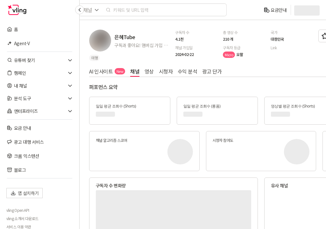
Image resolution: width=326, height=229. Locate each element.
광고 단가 (212, 71)
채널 (134, 71)
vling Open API (17, 210)
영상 (149, 71)
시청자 (166, 71)
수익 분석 (187, 71)
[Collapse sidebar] (79, 9)
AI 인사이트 (107, 71)
